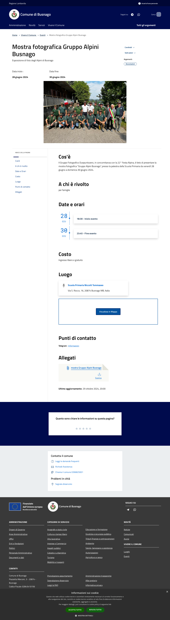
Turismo (50, 557)
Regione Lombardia (17, 3)
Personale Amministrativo (20, 552)
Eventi (43, 35)
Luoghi (127, 551)
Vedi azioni (130, 52)
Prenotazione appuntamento (59, 575)
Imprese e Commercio (56, 543)
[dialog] (85, 604)
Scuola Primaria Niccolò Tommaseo (85, 285)
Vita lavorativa (53, 538)
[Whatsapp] (135, 14)
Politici (12, 548)
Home (14, 35)
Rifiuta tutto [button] (95, 610)
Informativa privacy (94, 585)
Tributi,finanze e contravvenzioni (100, 538)
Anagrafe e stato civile (57, 529)
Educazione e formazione (96, 529)
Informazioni (73, 345)
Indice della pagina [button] (22, 152)
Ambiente (90, 543)
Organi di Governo (17, 529)
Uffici (11, 538)
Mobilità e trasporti (55, 562)
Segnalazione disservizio (58, 580)
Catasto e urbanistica (56, 552)
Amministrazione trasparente (98, 575)
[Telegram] (128, 14)
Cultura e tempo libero (57, 534)
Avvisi (126, 538)
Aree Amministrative (18, 534)
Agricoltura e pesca (94, 557)
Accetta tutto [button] (75, 610)
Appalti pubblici (54, 548)
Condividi (130, 47)
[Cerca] (158, 14)
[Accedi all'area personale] (148, 3)
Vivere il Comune (29, 35)
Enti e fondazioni (16, 543)
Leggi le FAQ (52, 585)
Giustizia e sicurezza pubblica (98, 534)
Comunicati (129, 534)
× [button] (167, 592)
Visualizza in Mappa (108, 311)
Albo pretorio (91, 580)
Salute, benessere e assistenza (99, 548)
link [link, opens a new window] (109, 604)
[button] (85, 615)
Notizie (127, 529)
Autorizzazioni (92, 552)
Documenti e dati (16, 557)
